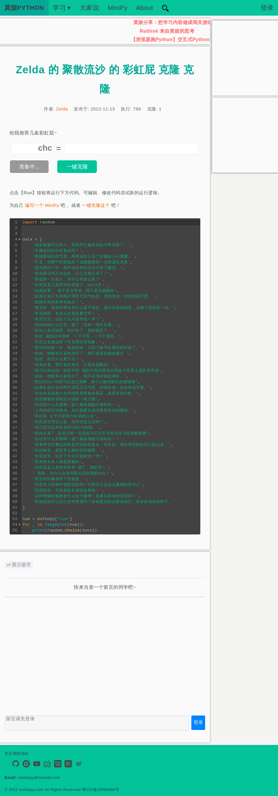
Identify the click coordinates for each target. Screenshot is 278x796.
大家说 (89, 7)
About (144, 7)
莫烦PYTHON (24, 7)
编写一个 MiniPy (42, 205)
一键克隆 (77, 167)
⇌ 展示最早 (19, 564)
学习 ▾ (62, 7)
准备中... (29, 167)
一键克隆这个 (96, 205)
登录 (267, 7)
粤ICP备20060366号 (100, 789)
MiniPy (117, 7)
